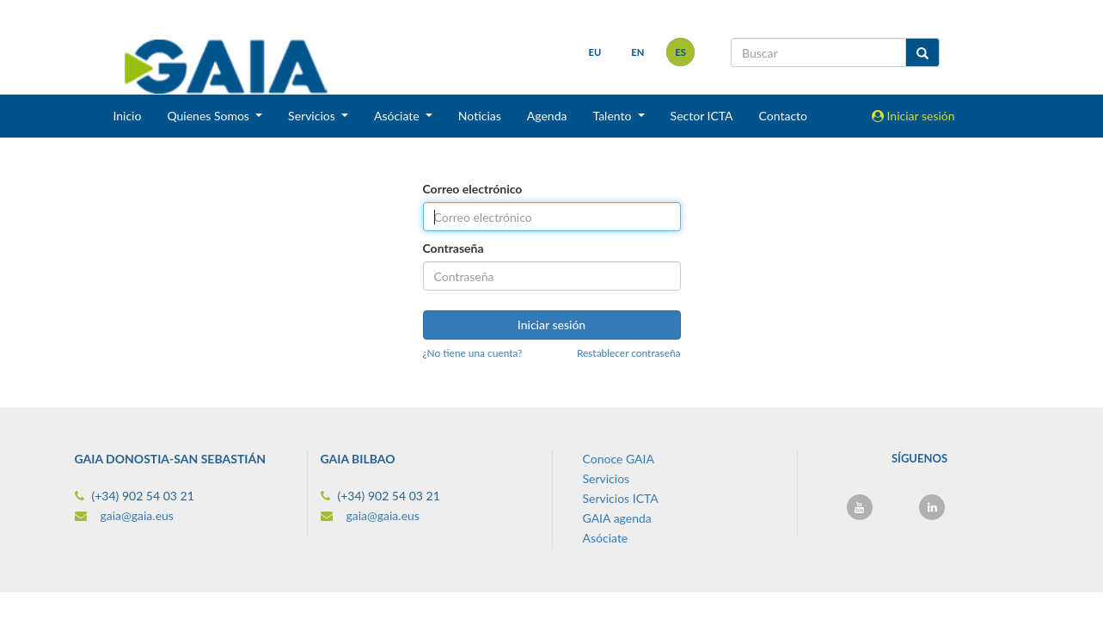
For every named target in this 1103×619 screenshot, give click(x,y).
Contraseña (453, 248)
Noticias (479, 115)
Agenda (547, 115)
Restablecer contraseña (629, 352)
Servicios (606, 478)
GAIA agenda (617, 518)
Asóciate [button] (398, 115)
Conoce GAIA (618, 458)
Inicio (127, 115)
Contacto (783, 115)
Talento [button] (613, 115)
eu (595, 52)
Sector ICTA (702, 115)
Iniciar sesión (913, 115)
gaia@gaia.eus (137, 515)
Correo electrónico (473, 188)
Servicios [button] (313, 115)
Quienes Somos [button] (209, 115)
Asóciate (605, 537)
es (680, 52)
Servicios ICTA (621, 498)
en (637, 52)
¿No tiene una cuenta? (473, 352)
